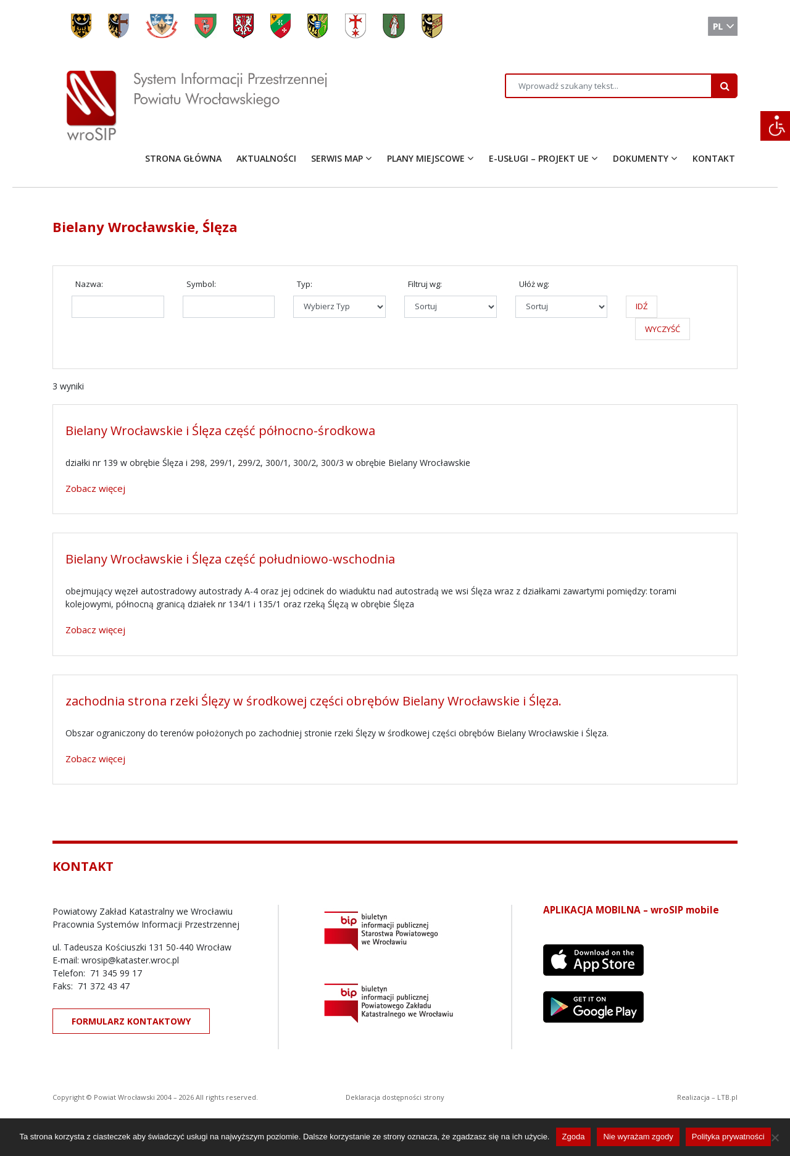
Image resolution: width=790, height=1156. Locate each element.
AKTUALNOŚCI (266, 158)
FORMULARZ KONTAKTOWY (131, 1021)
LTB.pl (727, 1097)
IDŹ (641, 306)
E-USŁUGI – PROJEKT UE (539, 158)
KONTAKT (713, 158)
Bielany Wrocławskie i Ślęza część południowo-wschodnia (230, 559)
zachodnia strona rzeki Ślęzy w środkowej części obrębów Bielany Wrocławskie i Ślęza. (313, 700)
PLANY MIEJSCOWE (426, 158)
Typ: (304, 283)
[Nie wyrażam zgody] (774, 1137)
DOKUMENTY (640, 158)
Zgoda (573, 1136)
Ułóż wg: (534, 283)
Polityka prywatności (728, 1136)
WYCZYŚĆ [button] (662, 329)
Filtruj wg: (425, 283)
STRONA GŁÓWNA (183, 158)
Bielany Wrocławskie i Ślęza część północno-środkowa (220, 430)
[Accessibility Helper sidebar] (775, 126)
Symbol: (201, 283)
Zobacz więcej (95, 488)
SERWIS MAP (337, 158)
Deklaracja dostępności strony (395, 1097)
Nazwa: (89, 283)
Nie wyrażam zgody (638, 1136)
